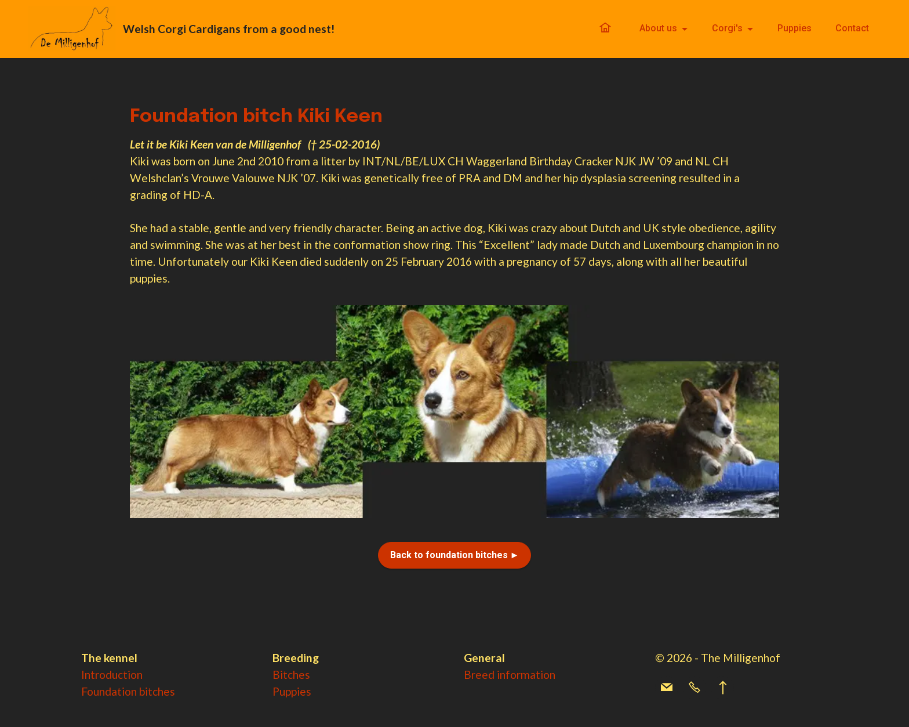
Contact (852, 28)
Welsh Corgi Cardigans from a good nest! (231, 28)
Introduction (112, 674)
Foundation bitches (128, 691)
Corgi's (727, 28)
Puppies (794, 28)
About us (658, 28)
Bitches (291, 674)
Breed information (509, 674)
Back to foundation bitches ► (454, 554)
